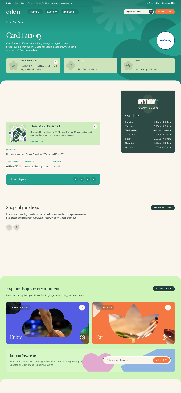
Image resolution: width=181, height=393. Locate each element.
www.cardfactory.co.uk (36, 166)
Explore (9, 3)
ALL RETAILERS (164, 289)
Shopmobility (153, 3)
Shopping (34, 11)
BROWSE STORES (163, 207)
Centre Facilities (42, 3)
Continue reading (28, 50)
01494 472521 (13, 166)
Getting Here (20, 3)
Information (68, 11)
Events (30, 3)
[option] (26, 252)
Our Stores (165, 12)
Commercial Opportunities (61, 3)
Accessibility (168, 3)
